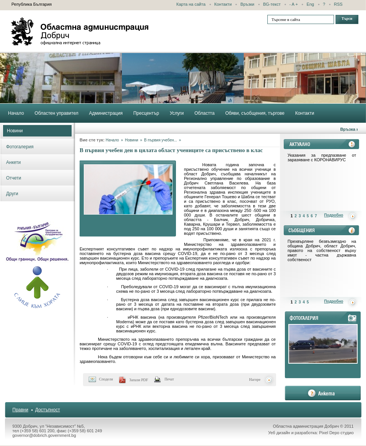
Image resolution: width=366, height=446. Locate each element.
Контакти (223, 4)
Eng (310, 4)
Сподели (106, 379)
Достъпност (47, 409)
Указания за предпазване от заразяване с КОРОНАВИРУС (322, 157)
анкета (323, 393)
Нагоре (255, 379)
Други (12, 193)
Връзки (247, 4)
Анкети (13, 162)
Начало (112, 140)
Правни (21, 409)
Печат (169, 379)
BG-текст (272, 4)
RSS (338, 4)
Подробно (333, 215)
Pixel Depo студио (336, 432)
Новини (15, 130)
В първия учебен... (160, 140)
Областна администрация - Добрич (80, 31)
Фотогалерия (20, 146)
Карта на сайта (191, 4)
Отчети (13, 178)
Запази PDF (138, 380)
